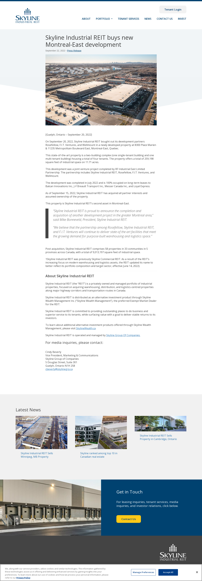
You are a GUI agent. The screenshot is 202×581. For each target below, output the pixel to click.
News (148, 18)
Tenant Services (128, 18)
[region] (101, 572)
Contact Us (165, 18)
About (86, 18)
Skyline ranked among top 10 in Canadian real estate (98, 455)
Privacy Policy (23, 577)
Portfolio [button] (103, 18)
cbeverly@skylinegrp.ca (59, 369)
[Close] (197, 572)
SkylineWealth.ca (86, 328)
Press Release (74, 50)
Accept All (168, 572)
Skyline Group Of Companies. (123, 335)
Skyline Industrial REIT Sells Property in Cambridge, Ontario (158, 437)
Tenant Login (172, 9)
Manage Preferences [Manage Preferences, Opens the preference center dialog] (143, 572)
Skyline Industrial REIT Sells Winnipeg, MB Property (37, 455)
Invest (182, 18)
